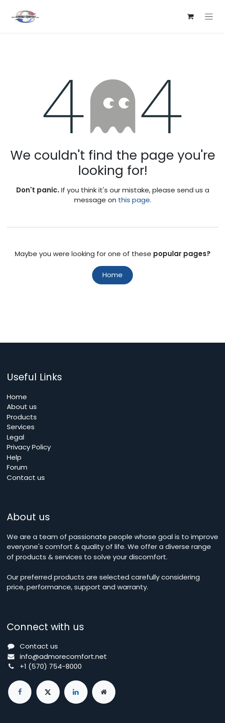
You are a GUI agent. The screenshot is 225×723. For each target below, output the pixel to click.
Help (14, 457)
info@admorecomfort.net (63, 656)
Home (112, 274)
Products (22, 417)
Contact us (26, 477)
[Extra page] (103, 692)
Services (21, 426)
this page (134, 200)
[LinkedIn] (76, 692)
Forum (17, 467)
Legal (15, 437)
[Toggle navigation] (209, 16)
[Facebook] (19, 692)
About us (22, 406)
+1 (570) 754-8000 (51, 666)
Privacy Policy (29, 447)
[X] (48, 692)
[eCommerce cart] (190, 17)
